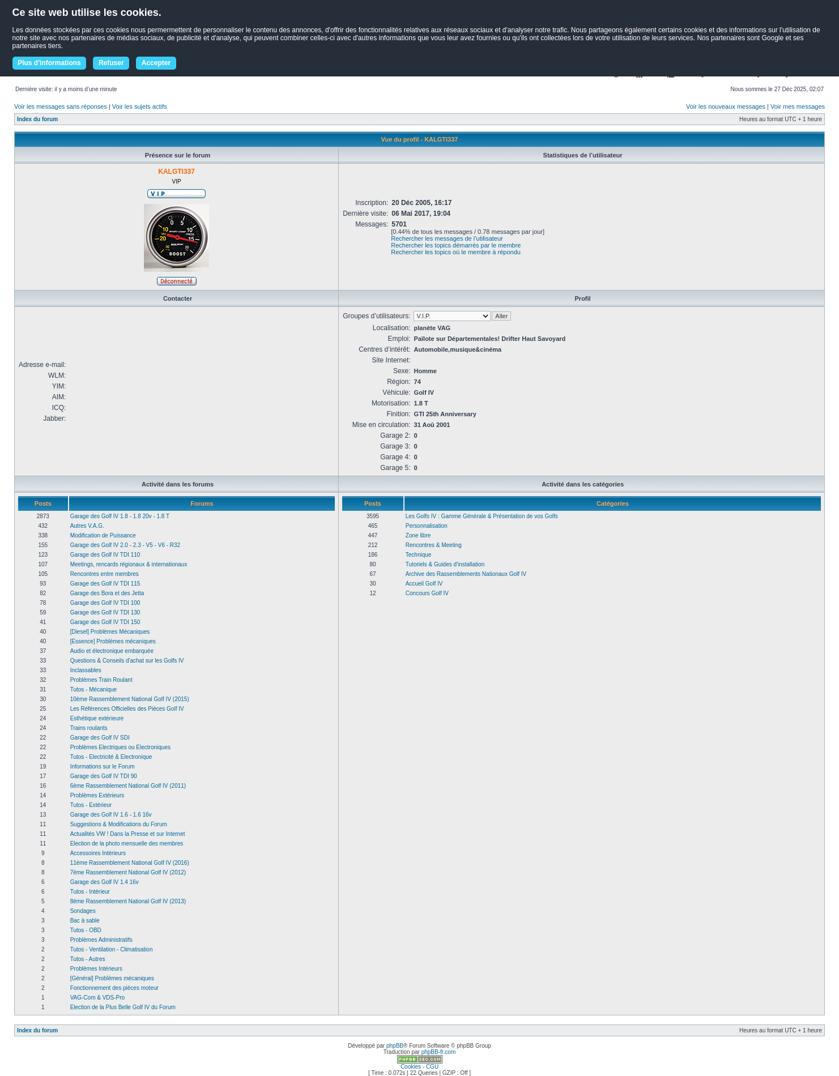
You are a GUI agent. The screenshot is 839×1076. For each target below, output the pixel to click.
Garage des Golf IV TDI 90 (103, 776)
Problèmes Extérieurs (97, 795)
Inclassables (85, 670)
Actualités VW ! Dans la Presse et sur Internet (127, 834)
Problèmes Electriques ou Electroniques (120, 747)
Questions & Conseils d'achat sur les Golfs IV (127, 660)
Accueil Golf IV (424, 583)
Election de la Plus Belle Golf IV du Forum (123, 1007)
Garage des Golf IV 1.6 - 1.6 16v (111, 815)
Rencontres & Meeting (434, 545)
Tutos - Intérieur (90, 892)
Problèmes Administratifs (101, 940)
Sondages (83, 911)
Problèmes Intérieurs (96, 969)
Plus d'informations (49, 63)
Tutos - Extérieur (91, 805)
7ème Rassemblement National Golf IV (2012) (128, 872)
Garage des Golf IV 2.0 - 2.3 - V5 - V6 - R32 (125, 545)
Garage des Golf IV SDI (100, 738)
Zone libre (418, 535)
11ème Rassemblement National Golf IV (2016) (129, 863)
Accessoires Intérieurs (98, 853)
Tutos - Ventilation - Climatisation (111, 949)
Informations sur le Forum (102, 766)
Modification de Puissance (103, 535)
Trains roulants (89, 728)
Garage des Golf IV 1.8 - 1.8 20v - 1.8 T (119, 516)
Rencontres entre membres (104, 574)
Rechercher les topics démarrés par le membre (456, 245)
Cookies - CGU (419, 1067)
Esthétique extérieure (97, 718)
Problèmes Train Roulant (101, 680)
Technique (419, 555)
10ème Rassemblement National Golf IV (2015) (129, 699)
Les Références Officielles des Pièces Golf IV (127, 709)
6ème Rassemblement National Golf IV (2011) (128, 786)
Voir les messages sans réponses (60, 106)
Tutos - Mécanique (93, 689)
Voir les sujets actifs (139, 106)
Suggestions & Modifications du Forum (118, 824)
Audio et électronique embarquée (112, 651)
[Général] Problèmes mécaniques (112, 978)
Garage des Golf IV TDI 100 (105, 603)
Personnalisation (427, 526)
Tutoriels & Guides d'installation (445, 564)
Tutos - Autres (87, 959)
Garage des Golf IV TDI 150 (105, 622)
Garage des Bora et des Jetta (107, 593)
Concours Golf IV (427, 593)
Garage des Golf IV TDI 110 (105, 555)
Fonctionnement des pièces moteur (114, 988)
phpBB (394, 1046)
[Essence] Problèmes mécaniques (113, 641)
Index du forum (37, 119)
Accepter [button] (156, 63)
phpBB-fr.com (438, 1052)
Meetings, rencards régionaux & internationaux (129, 564)
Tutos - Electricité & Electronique (111, 757)
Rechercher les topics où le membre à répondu (456, 252)
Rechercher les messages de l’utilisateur (446, 238)
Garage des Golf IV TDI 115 (105, 583)
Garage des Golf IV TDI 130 (105, 612)
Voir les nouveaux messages (725, 106)
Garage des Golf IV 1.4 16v (104, 882)
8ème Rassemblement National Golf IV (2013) (128, 901)
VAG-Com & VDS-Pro (97, 997)
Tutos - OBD (85, 930)
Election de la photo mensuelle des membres (127, 843)
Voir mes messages (797, 106)
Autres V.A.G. (87, 526)
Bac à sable (85, 920)
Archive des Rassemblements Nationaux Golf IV (466, 574)
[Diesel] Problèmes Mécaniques (110, 632)
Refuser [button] (111, 63)
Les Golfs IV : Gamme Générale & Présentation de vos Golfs (482, 516)
